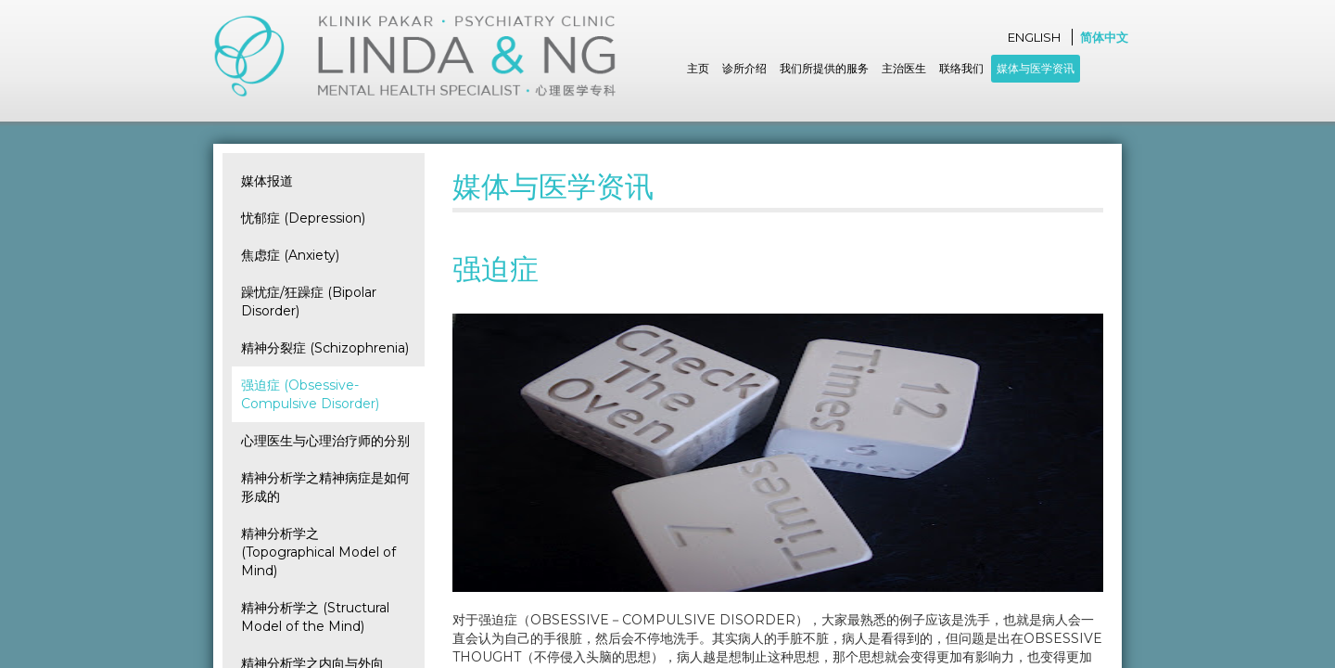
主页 (698, 68)
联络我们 (961, 68)
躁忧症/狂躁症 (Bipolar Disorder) (308, 301)
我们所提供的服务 (824, 68)
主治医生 (904, 68)
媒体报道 (267, 181)
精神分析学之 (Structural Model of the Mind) (315, 617)
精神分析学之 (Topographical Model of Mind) (318, 552)
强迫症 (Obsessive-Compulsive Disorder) (310, 394)
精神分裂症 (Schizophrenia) (325, 348)
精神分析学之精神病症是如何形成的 (325, 487)
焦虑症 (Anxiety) (290, 255)
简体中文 (1104, 37)
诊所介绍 (744, 68)
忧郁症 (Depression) (303, 218)
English (1034, 37)
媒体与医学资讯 (1035, 68)
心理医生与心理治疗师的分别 (325, 440)
